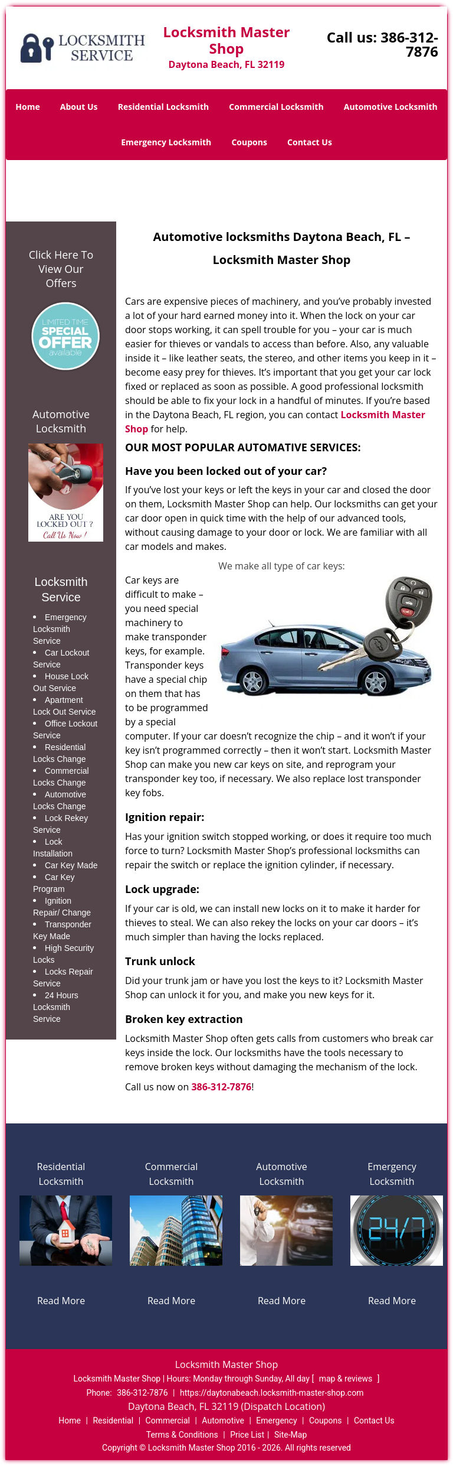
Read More (61, 1300)
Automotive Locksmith (391, 106)
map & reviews (347, 1378)
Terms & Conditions (182, 1434)
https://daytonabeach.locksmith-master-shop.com (272, 1392)
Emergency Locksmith (166, 142)
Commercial (168, 1420)
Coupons (249, 142)
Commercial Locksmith (276, 106)
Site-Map (290, 1434)
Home (27, 106)
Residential (113, 1420)
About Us (79, 106)
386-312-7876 (409, 44)
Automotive (223, 1420)
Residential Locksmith (163, 106)
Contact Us (309, 142)
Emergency (276, 1420)
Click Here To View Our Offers (61, 268)
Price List (247, 1434)
